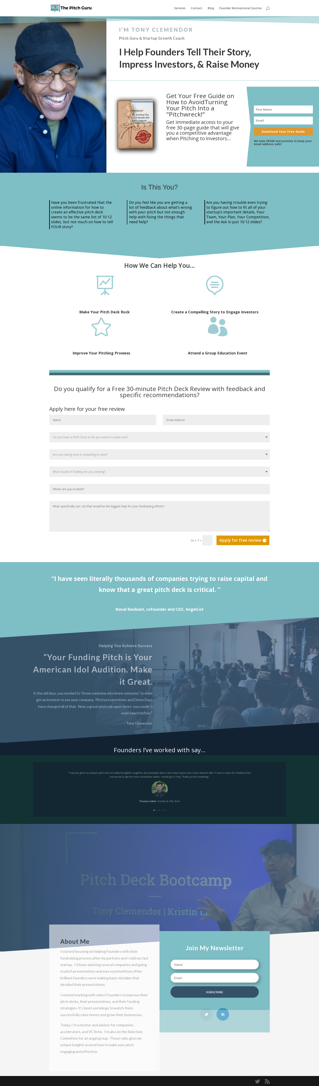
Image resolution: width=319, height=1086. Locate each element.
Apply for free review (240, 540)
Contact (196, 8)
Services (179, 8)
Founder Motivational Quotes (240, 8)
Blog (211, 8)
